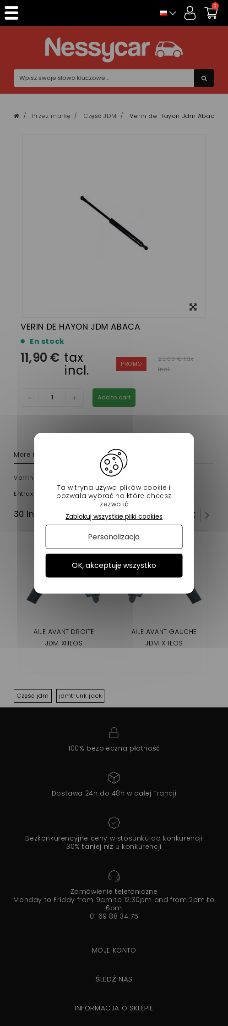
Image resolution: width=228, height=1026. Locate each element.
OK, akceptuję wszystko (114, 565)
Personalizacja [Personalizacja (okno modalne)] (114, 537)
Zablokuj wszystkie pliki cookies (114, 516)
